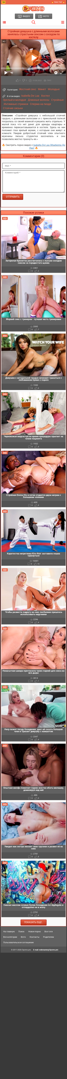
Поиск (21, 931)
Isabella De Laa (30, 95)
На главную (9, 931)
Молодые (54, 89)
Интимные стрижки (16, 104)
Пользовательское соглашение (18, 942)
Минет (42, 89)
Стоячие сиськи (13, 108)
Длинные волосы (38, 99)
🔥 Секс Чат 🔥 (58, 2)
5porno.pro (26, 950)
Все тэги (48, 931)
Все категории (10, 937)
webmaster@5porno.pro (48, 950)
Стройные (57, 99)
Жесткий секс (27, 89)
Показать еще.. (33, 922)
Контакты (34, 937)
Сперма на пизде (40, 104)
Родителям (48, 937)
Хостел (45, 95)
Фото (23, 937)
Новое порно (34, 931)
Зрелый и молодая (14, 99)
